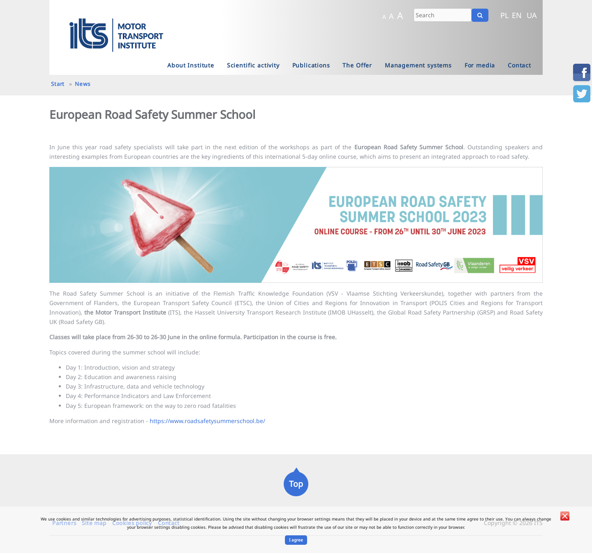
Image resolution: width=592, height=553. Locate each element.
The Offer (357, 65)
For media (480, 65)
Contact (519, 65)
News (82, 84)
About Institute (190, 65)
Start (58, 84)
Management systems (418, 65)
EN (517, 15)
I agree (296, 540)
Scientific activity (253, 65)
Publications (311, 65)
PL (504, 15)
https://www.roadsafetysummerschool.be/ (207, 421)
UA (532, 15)
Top (296, 483)
